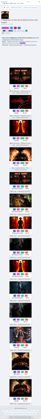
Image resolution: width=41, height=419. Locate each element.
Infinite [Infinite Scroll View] (10, 30)
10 (22, 138)
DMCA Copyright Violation (19, 413)
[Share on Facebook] (19, 28)
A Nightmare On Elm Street (16, 7)
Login (18, 3)
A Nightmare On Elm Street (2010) (30, 7)
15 (22, 110)
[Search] (39, 2)
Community (13, 3)
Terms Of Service (22, 411)
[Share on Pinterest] (15, 28)
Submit (8, 3)
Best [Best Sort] (19, 30)
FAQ (9, 411)
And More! (22, 43)
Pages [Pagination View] (14, 30)
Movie (8, 7)
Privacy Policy (14, 411)
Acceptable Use (30, 411)
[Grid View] (4, 30)
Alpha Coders (4, 1)
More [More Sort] (22, 30)
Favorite (5, 27)
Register (22, 3)
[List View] (6, 30)
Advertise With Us (8, 413)
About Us (4, 411)
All (3, 33)
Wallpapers (8, 33)
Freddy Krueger (21, 41)
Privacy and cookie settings (30, 413)
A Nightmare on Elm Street (12, 41)
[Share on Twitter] (11, 28)
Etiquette (36, 411)
